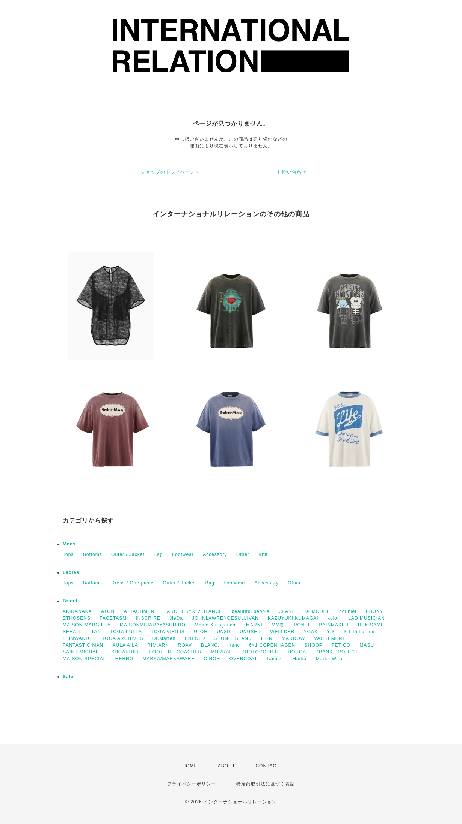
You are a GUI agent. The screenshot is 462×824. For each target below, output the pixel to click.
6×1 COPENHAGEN (272, 645)
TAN (96, 631)
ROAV (185, 645)
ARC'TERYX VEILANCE (194, 611)
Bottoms (92, 554)
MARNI (254, 625)
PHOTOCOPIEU (259, 652)
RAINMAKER (334, 625)
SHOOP (313, 645)
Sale (68, 676)
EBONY (374, 611)
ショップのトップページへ (170, 172)
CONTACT (267, 766)
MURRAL (221, 652)
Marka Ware (330, 658)
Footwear (183, 554)
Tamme (274, 658)
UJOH (201, 631)
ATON (108, 611)
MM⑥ (278, 625)
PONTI (302, 625)
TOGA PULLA (126, 631)
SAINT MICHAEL (82, 652)
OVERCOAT (243, 658)
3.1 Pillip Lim (359, 631)
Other (242, 554)
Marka (299, 658)
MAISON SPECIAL (84, 658)
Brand (70, 601)
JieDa (176, 618)
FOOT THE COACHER (175, 652)
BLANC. (210, 645)
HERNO (124, 658)
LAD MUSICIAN (366, 618)
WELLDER (282, 631)
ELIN (267, 638)
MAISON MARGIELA (87, 625)
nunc (234, 645)
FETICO (341, 645)
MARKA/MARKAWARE (168, 658)
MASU (367, 645)
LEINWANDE (78, 638)
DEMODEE (317, 611)
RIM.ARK (158, 645)
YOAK (311, 631)
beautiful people (251, 611)
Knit (263, 554)
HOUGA (297, 652)
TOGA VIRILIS (168, 631)
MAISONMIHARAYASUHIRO (153, 625)
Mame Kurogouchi (216, 625)
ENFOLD (195, 638)
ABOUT (226, 766)
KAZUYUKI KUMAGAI (293, 618)
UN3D (224, 631)
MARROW (293, 638)
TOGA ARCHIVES (122, 638)
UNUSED (250, 631)
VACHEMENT (329, 638)
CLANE (287, 611)
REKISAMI (370, 625)
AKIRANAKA (77, 611)
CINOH (212, 658)
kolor (333, 618)
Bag (158, 554)
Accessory (215, 554)
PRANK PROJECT (337, 652)
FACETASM (113, 618)
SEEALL (72, 631)
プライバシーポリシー (191, 784)
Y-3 (331, 631)
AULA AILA (125, 645)
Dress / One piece (132, 583)
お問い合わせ (291, 172)
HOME (189, 766)
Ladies (71, 572)
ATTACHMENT (141, 611)
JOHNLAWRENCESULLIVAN (225, 618)
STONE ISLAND (233, 638)
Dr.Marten (164, 638)
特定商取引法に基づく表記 (265, 784)
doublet (347, 611)
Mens (69, 544)
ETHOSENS (77, 618)
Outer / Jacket (128, 554)
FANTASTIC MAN (83, 645)
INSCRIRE (148, 618)
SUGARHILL (125, 652)
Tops (68, 554)
